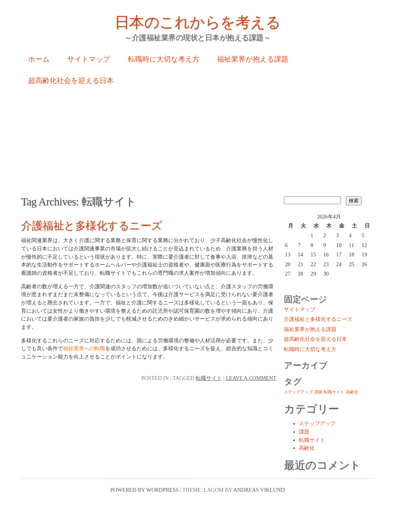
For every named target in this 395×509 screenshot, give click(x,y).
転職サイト (209, 378)
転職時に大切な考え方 (163, 59)
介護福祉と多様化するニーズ (91, 226)
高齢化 (307, 448)
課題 (304, 432)
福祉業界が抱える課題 (252, 59)
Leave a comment (251, 378)
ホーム (39, 59)
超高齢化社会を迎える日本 (71, 80)
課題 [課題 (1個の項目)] (318, 392)
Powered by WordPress (144, 490)
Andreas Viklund (259, 490)
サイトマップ (88, 59)
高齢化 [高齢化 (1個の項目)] (352, 392)
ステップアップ (317, 423)
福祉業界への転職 (84, 348)
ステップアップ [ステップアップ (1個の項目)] (298, 392)
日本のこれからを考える (198, 22)
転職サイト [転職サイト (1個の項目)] (334, 392)
